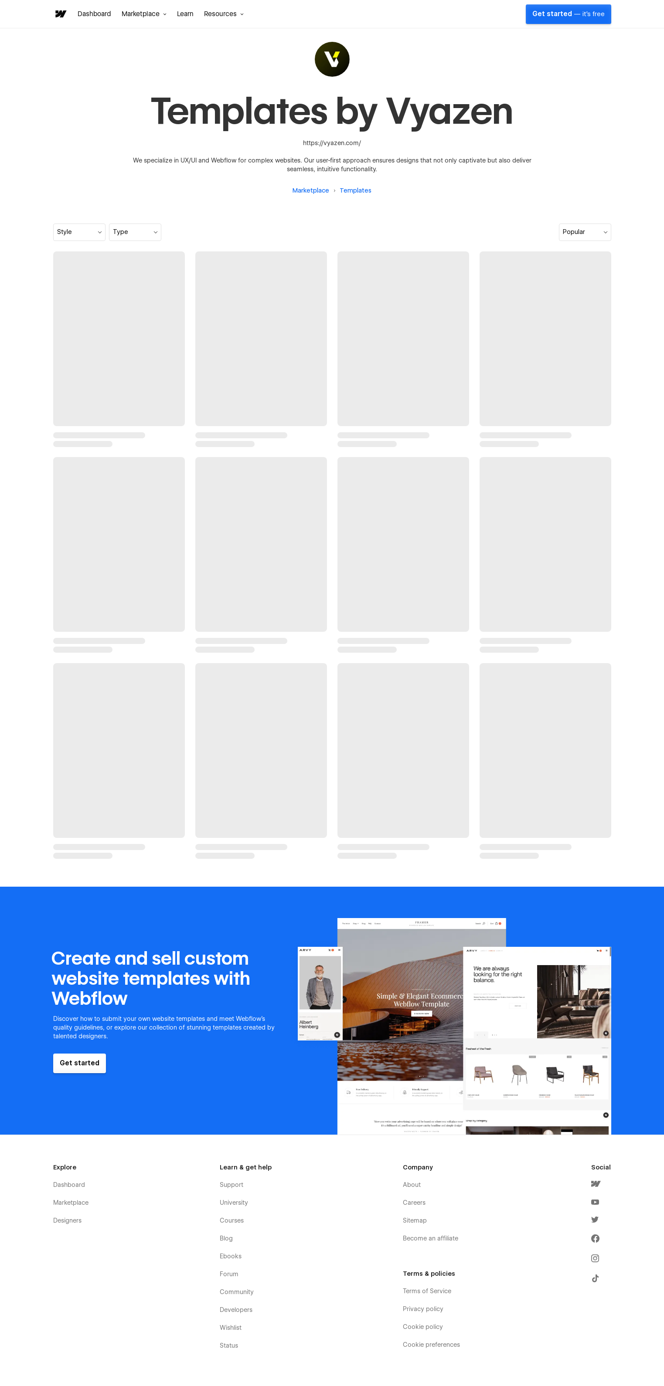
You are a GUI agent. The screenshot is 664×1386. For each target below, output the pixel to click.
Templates (355, 190)
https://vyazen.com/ (332, 142)
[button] (144, 14)
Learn (185, 14)
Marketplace (311, 190)
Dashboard (94, 14)
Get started (568, 14)
